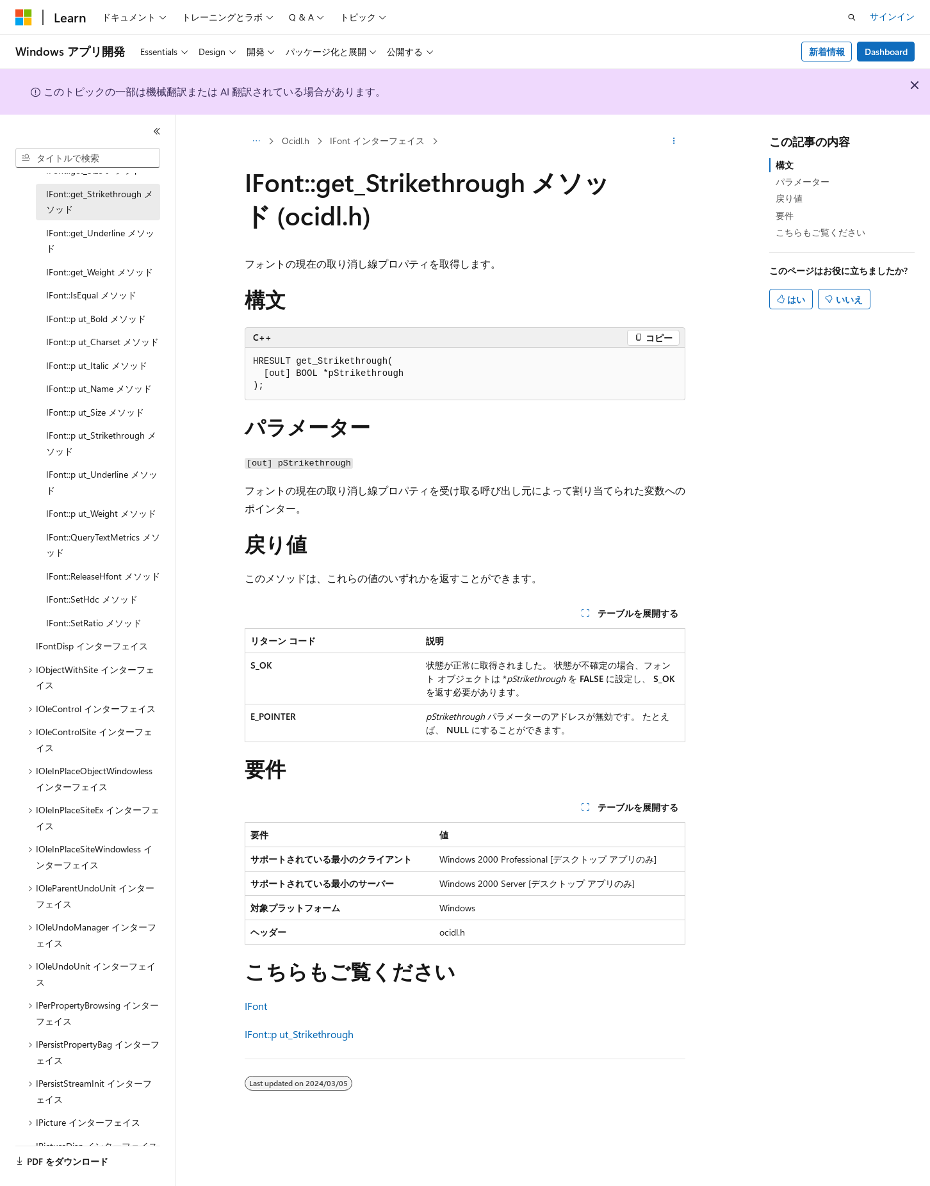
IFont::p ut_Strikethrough (299, 1034)
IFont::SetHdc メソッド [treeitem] (92, 599)
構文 (785, 165)
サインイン (892, 16)
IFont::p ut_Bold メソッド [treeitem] (96, 319)
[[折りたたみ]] (156, 131)
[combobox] (87, 158)
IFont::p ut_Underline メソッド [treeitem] (102, 482)
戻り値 (789, 198)
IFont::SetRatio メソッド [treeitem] (94, 623)
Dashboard (886, 51)
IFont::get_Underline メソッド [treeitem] (100, 241)
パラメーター (802, 181)
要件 (785, 215)
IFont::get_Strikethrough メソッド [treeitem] (99, 202)
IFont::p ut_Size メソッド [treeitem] (95, 412)
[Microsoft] (23, 17)
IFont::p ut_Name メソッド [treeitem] (99, 388)
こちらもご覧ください (820, 232)
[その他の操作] (674, 141)
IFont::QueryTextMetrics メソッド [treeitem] (103, 545)
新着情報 (827, 51)
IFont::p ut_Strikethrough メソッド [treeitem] (101, 443)
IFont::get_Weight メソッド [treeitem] (99, 272)
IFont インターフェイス (377, 140)
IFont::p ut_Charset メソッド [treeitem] (102, 342)
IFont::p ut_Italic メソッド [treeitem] (96, 365)
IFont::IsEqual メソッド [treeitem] (91, 295)
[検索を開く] (852, 17)
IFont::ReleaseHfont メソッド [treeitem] (103, 576)
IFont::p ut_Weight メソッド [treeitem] (101, 513)
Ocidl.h (295, 140)
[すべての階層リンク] (256, 141)
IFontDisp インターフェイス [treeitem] (92, 646)
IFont (256, 1005)
